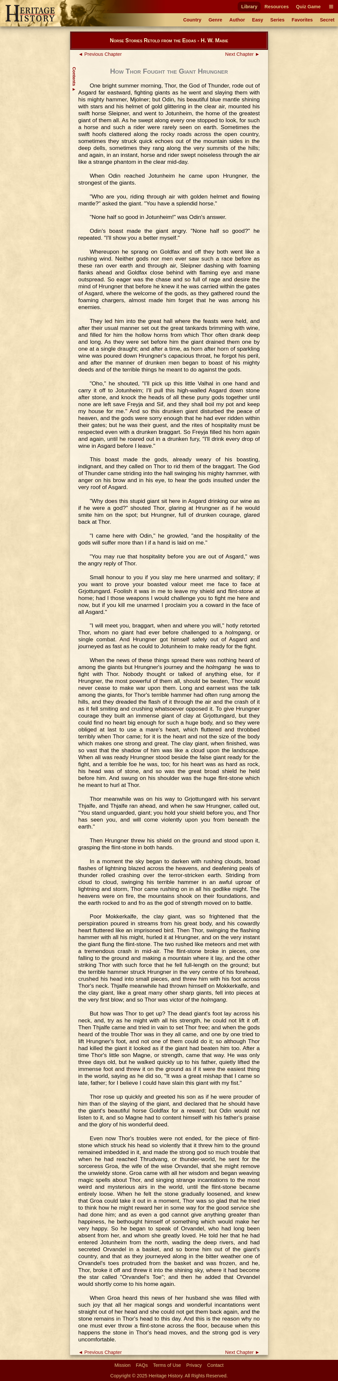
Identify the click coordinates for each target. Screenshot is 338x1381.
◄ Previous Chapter (100, 54)
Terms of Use (167, 1365)
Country (192, 19)
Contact (215, 1365)
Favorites (302, 19)
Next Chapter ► (242, 54)
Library (249, 6)
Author (237, 19)
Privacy (194, 1365)
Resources (276, 6)
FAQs (142, 1365)
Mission (123, 1365)
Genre (215, 19)
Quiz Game (308, 6)
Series (277, 19)
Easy (257, 19)
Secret (327, 19)
